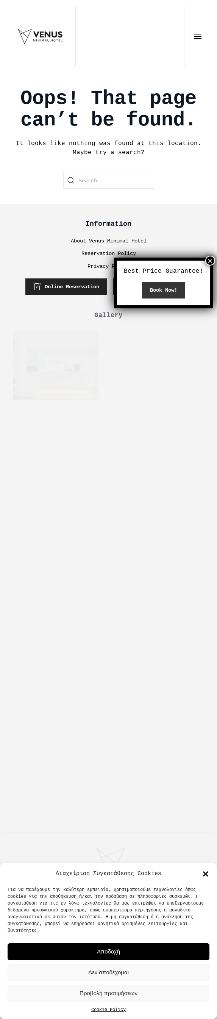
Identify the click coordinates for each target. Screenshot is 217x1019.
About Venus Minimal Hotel (109, 241)
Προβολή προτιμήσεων (108, 993)
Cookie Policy (108, 1009)
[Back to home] (41, 36)
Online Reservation (67, 287)
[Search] (108, 180)
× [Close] (210, 325)
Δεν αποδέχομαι (108, 972)
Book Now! (163, 355)
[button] (205, 873)
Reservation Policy (108, 253)
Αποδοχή (108, 951)
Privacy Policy (108, 266)
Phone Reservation (152, 287)
